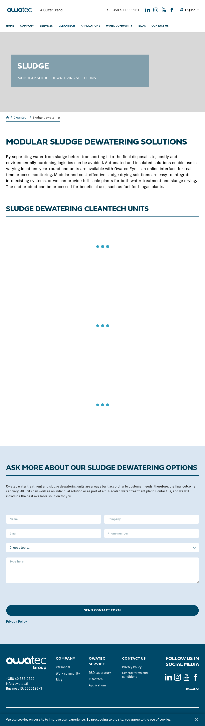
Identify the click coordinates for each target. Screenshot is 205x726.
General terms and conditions (135, 675)
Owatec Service (97, 661)
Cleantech (67, 26)
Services (46, 26)
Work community (119, 26)
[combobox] (102, 547)
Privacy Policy (16, 621)
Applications (90, 26)
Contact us (160, 26)
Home (10, 26)
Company (27, 26)
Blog (142, 26)
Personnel (63, 667)
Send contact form (102, 610)
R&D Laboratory (100, 673)
